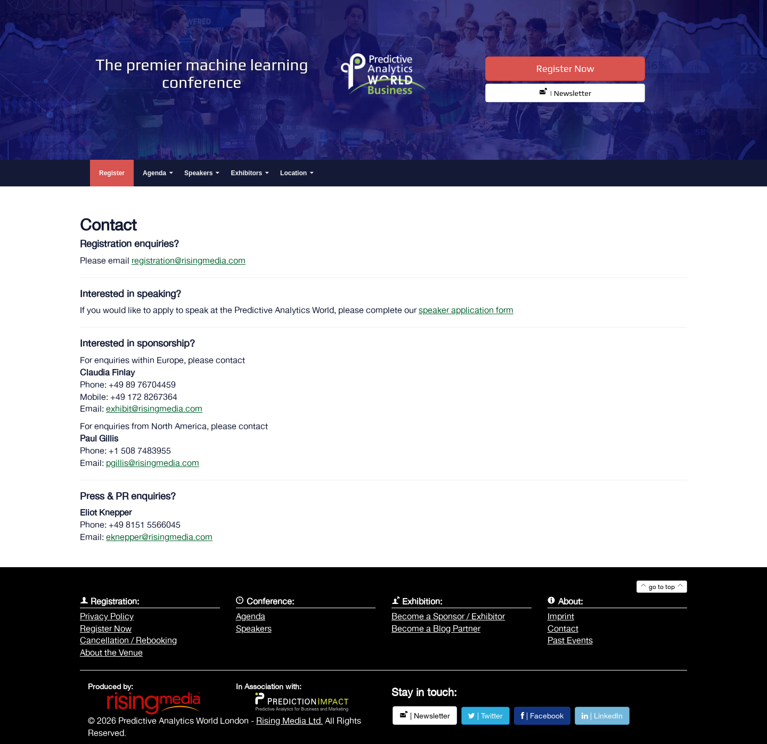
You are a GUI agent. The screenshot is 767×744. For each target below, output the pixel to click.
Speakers (254, 628)
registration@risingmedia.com (189, 260)
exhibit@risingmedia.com (154, 408)
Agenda (250, 616)
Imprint (561, 616)
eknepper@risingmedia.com (159, 537)
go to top (662, 587)
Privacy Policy (107, 616)
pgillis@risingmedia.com (152, 463)
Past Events (570, 640)
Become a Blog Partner (435, 628)
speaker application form (466, 310)
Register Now (565, 68)
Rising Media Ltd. (289, 720)
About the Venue (111, 652)
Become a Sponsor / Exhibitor (448, 616)
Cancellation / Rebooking (128, 640)
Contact (563, 628)
